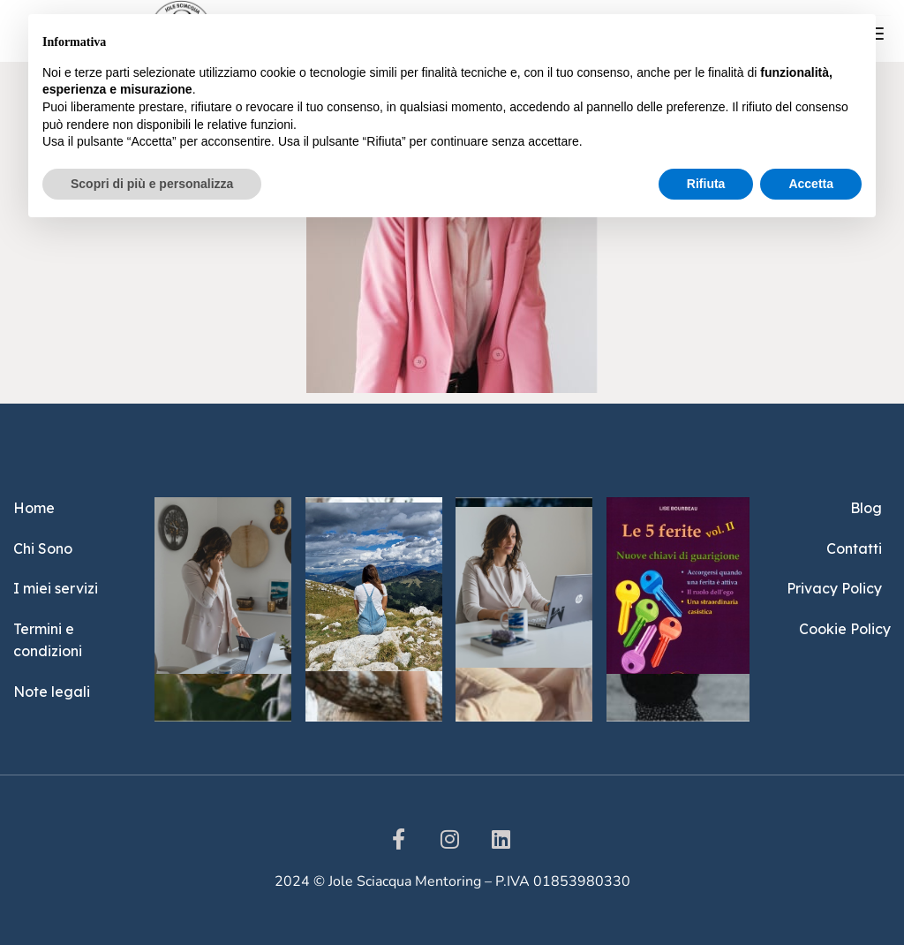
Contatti (854, 548)
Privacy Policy (834, 588)
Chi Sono (42, 548)
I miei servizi (55, 588)
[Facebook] (399, 839)
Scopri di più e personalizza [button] (152, 184)
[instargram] (450, 839)
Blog (866, 508)
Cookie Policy (845, 629)
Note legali (51, 691)
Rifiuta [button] (706, 184)
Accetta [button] (810, 184)
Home (34, 508)
